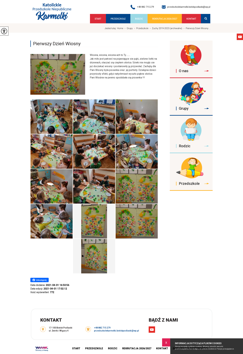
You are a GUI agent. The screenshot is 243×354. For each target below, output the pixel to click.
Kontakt (191, 19)
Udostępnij (39, 280)
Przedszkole (118, 19)
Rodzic (139, 19)
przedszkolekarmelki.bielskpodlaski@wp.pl (186, 7)
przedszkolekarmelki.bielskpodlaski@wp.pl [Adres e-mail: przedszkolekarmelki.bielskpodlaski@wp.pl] (116, 330)
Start (98, 19)
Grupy (128, 28)
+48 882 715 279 (142, 7)
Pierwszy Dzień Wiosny (57, 43)
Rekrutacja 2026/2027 (164, 19)
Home (120, 28)
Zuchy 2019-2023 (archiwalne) (165, 28)
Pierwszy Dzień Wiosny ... (196, 28)
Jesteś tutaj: (111, 28)
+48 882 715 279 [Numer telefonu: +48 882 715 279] (102, 327)
